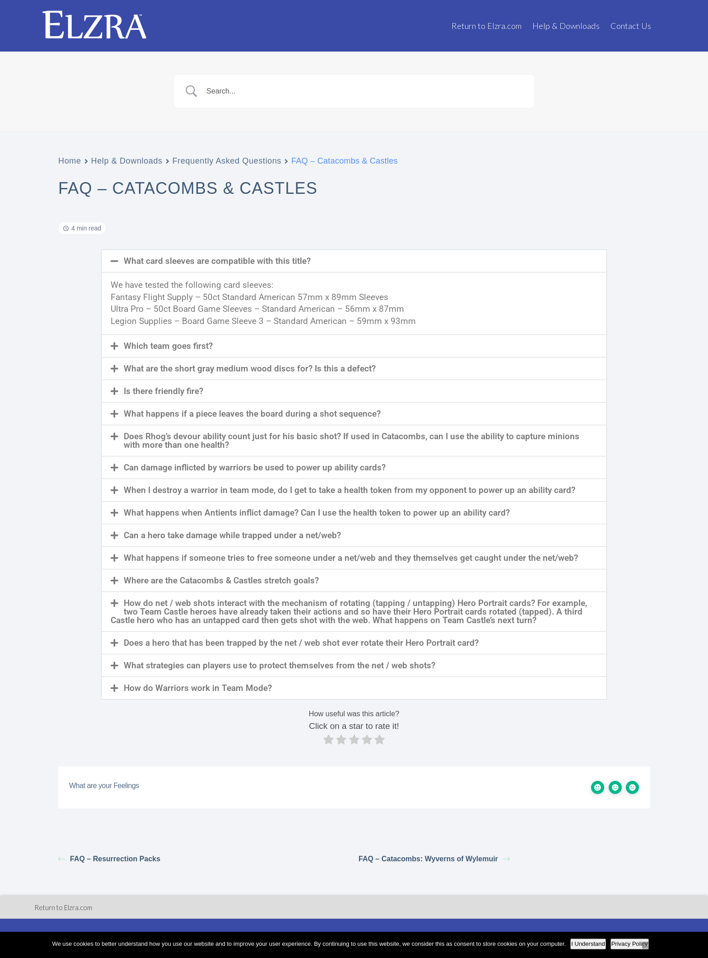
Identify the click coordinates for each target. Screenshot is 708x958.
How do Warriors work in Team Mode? (198, 688)
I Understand (588, 943)
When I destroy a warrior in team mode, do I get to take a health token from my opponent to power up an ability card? (349, 490)
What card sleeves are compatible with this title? (217, 261)
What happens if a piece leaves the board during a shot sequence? (252, 414)
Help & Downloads (566, 26)
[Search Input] (365, 91)
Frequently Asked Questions (227, 160)
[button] (354, 261)
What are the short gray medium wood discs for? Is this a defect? (250, 368)
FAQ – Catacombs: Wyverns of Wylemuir (434, 859)
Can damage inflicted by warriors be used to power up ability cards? (255, 467)
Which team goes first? (168, 346)
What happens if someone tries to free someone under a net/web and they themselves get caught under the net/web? (351, 558)
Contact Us (630, 26)
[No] (645, 945)
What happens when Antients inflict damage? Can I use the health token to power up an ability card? (317, 512)
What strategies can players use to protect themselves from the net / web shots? (279, 665)
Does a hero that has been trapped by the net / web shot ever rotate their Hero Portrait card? (301, 643)
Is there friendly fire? (163, 391)
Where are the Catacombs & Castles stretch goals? (221, 580)
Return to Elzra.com (487, 26)
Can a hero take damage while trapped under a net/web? (232, 535)
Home (69, 160)
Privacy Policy (629, 943)
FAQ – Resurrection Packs (109, 859)
